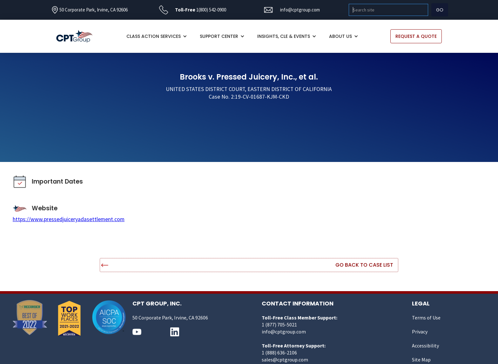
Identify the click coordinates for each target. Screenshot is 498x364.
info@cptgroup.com (300, 10)
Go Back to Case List (364, 265)
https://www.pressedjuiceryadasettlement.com (68, 219)
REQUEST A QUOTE (416, 36)
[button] (156, 36)
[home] (77, 36)
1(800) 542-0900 (211, 10)
